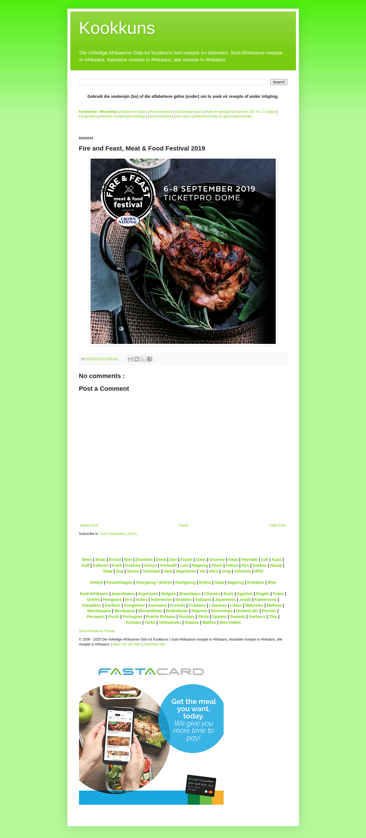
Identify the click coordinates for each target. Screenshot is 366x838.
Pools (113, 616)
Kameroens (266, 599)
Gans (201, 559)
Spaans (219, 616)
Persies (269, 610)
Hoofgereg (185, 582)
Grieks (93, 599)
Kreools (177, 605)
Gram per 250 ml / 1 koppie (254, 112)
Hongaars (112, 599)
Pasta (216, 565)
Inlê (264, 559)
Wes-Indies (230, 622)
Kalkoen (101, 565)
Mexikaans (124, 610)
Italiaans (203, 599)
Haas (233, 559)
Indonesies (161, 599)
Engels (263, 593)
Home (183, 525)
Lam (184, 565)
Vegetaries (186, 571)
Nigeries (199, 610)
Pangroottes (88, 116)
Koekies (133, 565)
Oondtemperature (189, 112)
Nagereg (200, 565)
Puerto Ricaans (161, 616)
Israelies (184, 599)
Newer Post (89, 525)
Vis (202, 571)
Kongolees (134, 605)
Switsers (257, 616)
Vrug (226, 571)
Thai (273, 616)
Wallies (209, 622)
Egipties (245, 593)
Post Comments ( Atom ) (119, 534)
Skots (203, 616)
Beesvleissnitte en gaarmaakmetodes (223, 116)
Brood (115, 559)
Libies (236, 605)
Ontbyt (96, 582)
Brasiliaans (190, 593)
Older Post (277, 525)
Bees (87, 559)
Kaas (277, 559)
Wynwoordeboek (160, 116)
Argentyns (148, 593)
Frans (278, 593)
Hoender (250, 559)
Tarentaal (151, 571)
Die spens (184, 116)
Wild (259, 571)
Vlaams (192, 622)
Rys (245, 565)
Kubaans (197, 605)
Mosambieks (150, 610)
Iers (129, 599)
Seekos (259, 565)
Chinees (212, 593)
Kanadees (91, 605)
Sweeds (237, 616)
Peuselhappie (119, 582)
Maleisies (254, 605)
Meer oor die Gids (127, 644)
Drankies (144, 559)
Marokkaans (99, 610)
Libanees (218, 605)
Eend (161, 559)
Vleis (213, 571)
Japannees (225, 599)
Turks (150, 622)
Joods (245, 599)
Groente (217, 559)
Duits (228, 593)
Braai (100, 559)
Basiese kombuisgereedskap (122, 116)
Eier (173, 559)
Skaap (276, 565)
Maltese (274, 605)
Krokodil (168, 565)
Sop (120, 571)
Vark (168, 571)
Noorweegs (222, 610)
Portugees (133, 616)
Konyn (150, 565)
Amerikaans (123, 593)
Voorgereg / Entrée (154, 582)
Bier (128, 559)
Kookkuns (117, 28)
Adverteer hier (154, 644)
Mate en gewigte (218, 112)
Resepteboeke (161, 112)
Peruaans (96, 616)
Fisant (186, 559)
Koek (117, 565)
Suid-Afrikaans (94, 593)
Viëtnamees (170, 622)
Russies (186, 616)
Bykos (205, 582)
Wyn (272, 582)
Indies (142, 599)
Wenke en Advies (133, 112)
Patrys (232, 565)
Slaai (108, 571)
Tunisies (133, 622)
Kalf (85, 565)
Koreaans (157, 605)
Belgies (168, 593)
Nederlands (177, 610)
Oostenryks (247, 610)
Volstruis (242, 571)
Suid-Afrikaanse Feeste (97, 631)
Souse (133, 571)
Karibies (113, 605)
